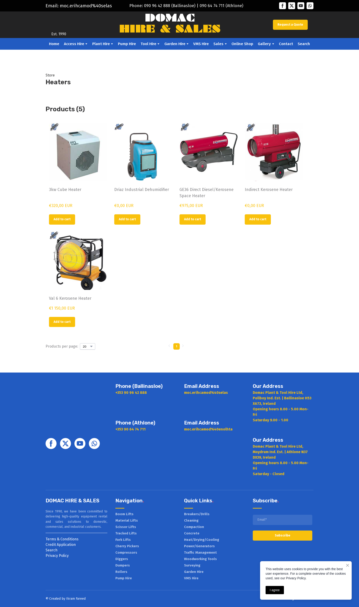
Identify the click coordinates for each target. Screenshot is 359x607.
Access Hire (74, 43)
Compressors (126, 552)
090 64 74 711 (212, 5)
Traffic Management (200, 552)
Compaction (194, 527)
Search (304, 43)
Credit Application (61, 544)
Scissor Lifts (125, 527)
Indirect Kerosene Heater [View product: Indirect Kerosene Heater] (269, 189)
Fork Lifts (123, 540)
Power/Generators (199, 546)
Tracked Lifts (126, 533)
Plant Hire (101, 43)
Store (50, 75)
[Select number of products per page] (87, 346)
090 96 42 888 (157, 5)
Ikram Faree (75, 599)
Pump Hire (127, 43)
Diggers (121, 559)
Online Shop (242, 43)
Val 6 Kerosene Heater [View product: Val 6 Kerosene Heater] (70, 298)
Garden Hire (174, 43)
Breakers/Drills (196, 514)
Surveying (192, 565)
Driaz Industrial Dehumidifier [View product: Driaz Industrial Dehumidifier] (141, 189)
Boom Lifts (124, 514)
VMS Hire (201, 43)
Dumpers (122, 565)
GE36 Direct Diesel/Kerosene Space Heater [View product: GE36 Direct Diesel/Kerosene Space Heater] (207, 192)
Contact (286, 43)
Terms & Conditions (62, 539)
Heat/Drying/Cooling (201, 540)
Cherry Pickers (127, 546)
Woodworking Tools (200, 559)
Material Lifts (126, 520)
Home (54, 43)
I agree (275, 590)
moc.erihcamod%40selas (86, 5)
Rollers (121, 572)
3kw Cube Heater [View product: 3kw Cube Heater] (65, 189)
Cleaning (191, 520)
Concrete (191, 533)
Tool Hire (148, 43)
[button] (282, 5)
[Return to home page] (59, 21)
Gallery (264, 43)
